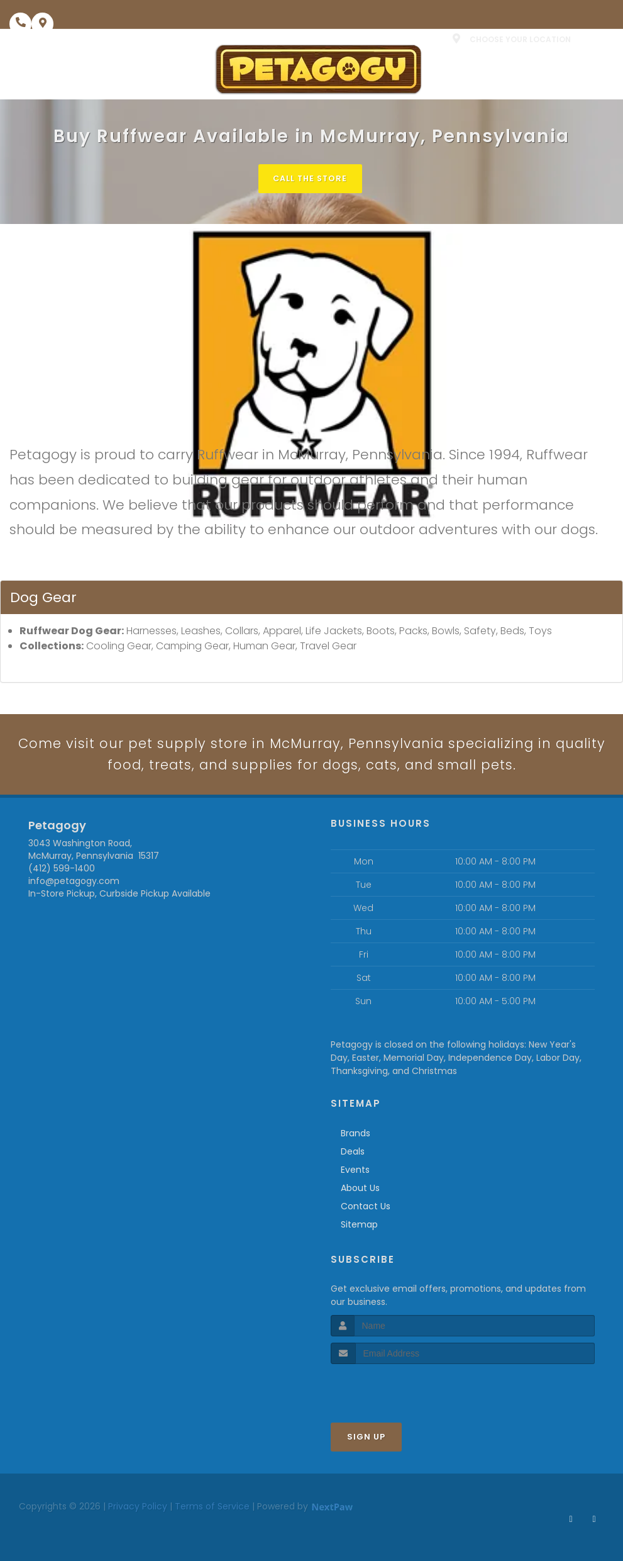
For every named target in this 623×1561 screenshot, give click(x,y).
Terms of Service (212, 1508)
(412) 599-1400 (61, 870)
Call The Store (310, 178)
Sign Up (366, 1439)
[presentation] (398, 1389)
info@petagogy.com (73, 882)
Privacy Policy (137, 1508)
